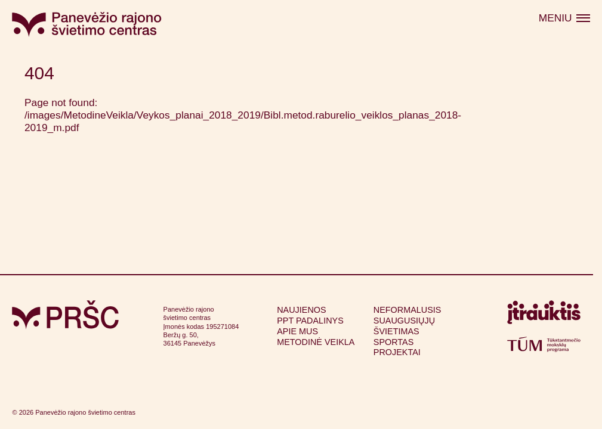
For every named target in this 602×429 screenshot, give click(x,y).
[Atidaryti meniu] (564, 18)
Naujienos (301, 310)
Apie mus (297, 331)
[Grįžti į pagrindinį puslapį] (65, 314)
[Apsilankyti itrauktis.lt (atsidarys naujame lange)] (544, 315)
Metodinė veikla (315, 342)
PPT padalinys (310, 320)
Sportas (393, 342)
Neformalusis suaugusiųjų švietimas (407, 320)
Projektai (397, 352)
